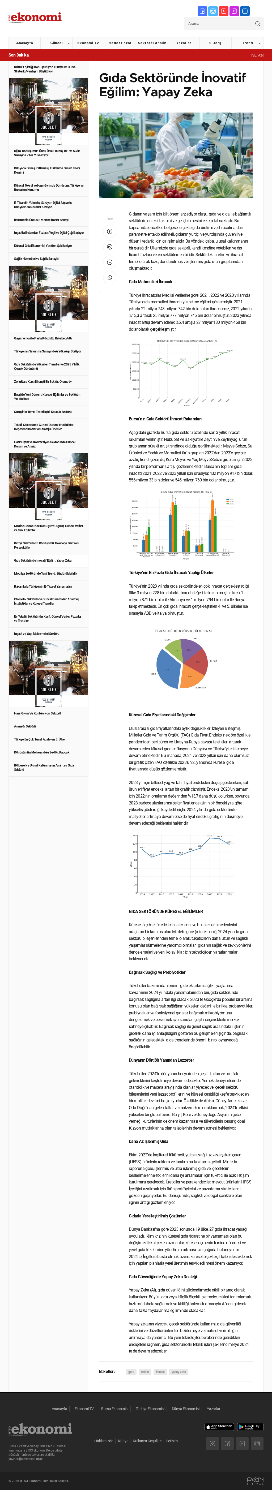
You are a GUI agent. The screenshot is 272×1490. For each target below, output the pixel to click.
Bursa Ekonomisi (114, 1409)
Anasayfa (24, 43)
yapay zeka (179, 1372)
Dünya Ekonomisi (185, 1409)
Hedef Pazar (120, 43)
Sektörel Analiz (152, 43)
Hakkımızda (103, 1441)
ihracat (160, 1372)
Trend (247, 43)
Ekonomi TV (88, 43)
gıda (131, 1372)
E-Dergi (216, 43)
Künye (123, 1441)
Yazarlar (183, 43)
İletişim (172, 1441)
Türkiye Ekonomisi (150, 1409)
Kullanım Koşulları (147, 1441)
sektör (145, 1372)
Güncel (56, 43)
